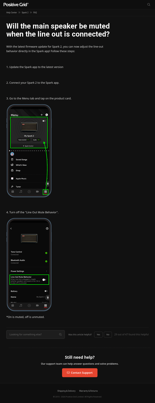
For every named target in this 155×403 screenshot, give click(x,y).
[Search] (148, 4)
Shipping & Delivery (66, 391)
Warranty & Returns (88, 391)
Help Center (11, 12)
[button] (98, 334)
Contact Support (79, 372)
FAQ (35, 12)
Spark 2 (25, 12)
